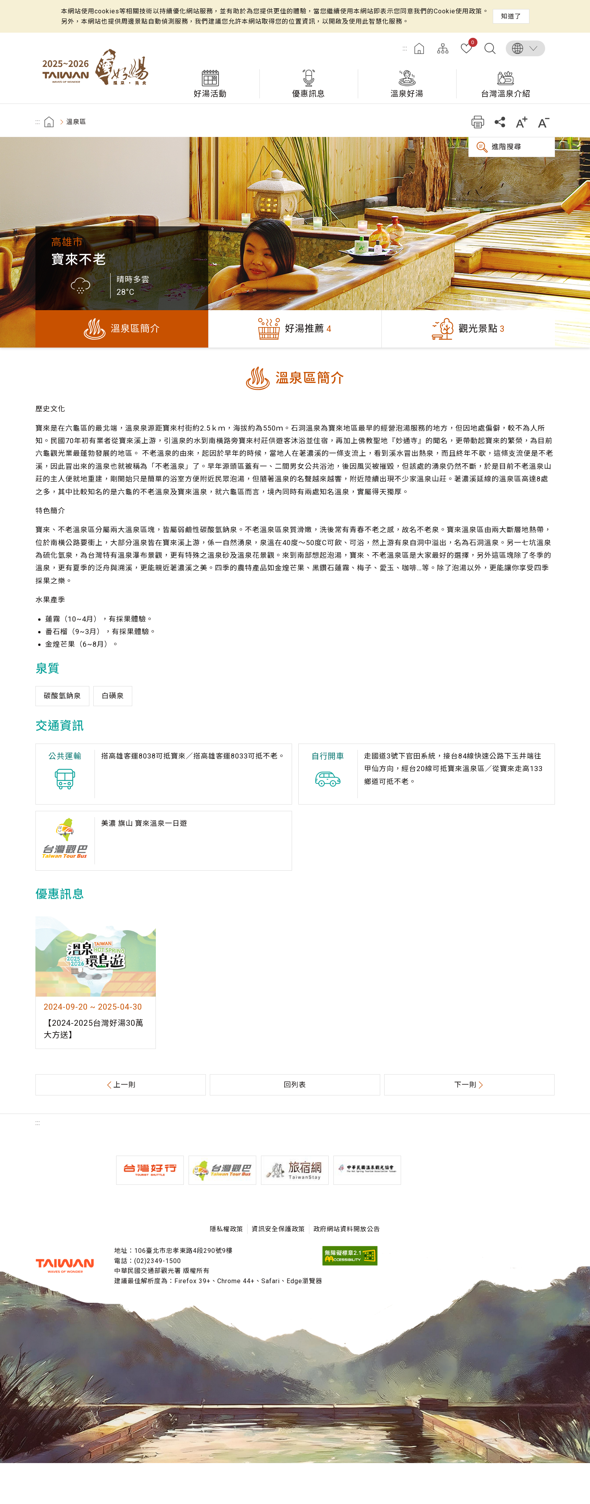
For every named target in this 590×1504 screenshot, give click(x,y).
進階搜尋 (507, 146)
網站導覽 (443, 48)
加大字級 (522, 122)
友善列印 (478, 122)
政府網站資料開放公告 (346, 1229)
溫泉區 (76, 122)
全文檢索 (490, 48)
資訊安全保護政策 (278, 1229)
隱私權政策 (226, 1229)
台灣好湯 (98, 68)
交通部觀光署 (64, 1266)
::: (405, 48)
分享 (500, 122)
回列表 (295, 1084)
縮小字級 (544, 122)
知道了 (511, 16)
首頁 (419, 48)
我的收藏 (471, 44)
